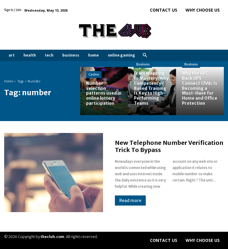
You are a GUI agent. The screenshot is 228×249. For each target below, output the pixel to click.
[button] (145, 55)
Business (143, 64)
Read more (130, 200)
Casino (93, 74)
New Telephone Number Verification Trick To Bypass (169, 146)
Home (8, 81)
